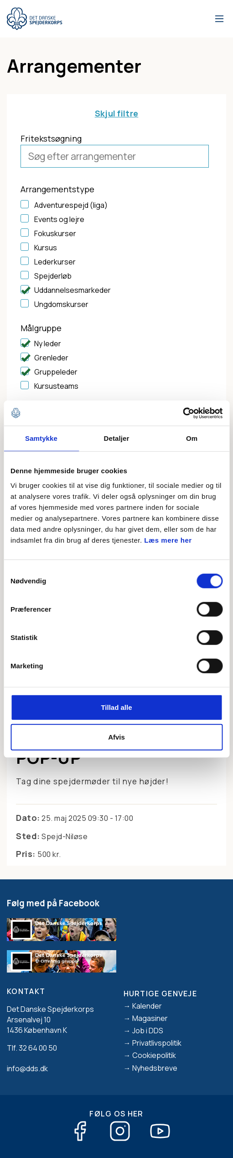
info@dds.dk (27, 1068)
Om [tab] (191, 438)
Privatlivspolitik (156, 1043)
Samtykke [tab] (41, 438)
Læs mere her (168, 540)
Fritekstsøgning (51, 138)
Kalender (147, 1006)
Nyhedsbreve (154, 1068)
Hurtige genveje (160, 994)
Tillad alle (116, 707)
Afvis (116, 737)
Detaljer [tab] (116, 438)
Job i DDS (147, 1031)
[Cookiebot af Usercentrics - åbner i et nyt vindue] (183, 413)
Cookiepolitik (154, 1055)
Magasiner (150, 1018)
